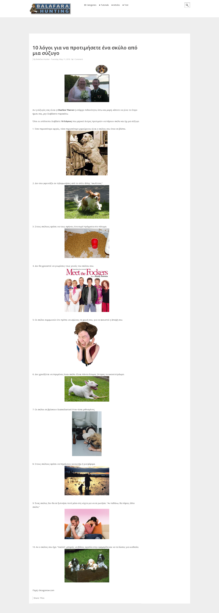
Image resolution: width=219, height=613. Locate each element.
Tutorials (105, 5)
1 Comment (78, 59)
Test (126, 5)
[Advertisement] (109, 21)
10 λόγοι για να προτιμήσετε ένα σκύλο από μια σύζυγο (85, 50)
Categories (91, 5)
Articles (116, 5)
